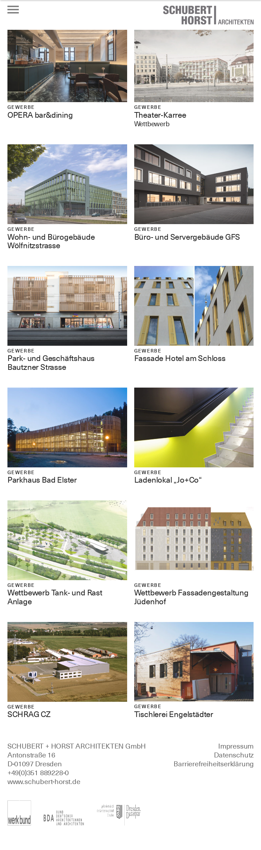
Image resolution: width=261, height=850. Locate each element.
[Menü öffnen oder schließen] (13, 9)
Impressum (236, 746)
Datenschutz (234, 755)
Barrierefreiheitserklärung (214, 764)
